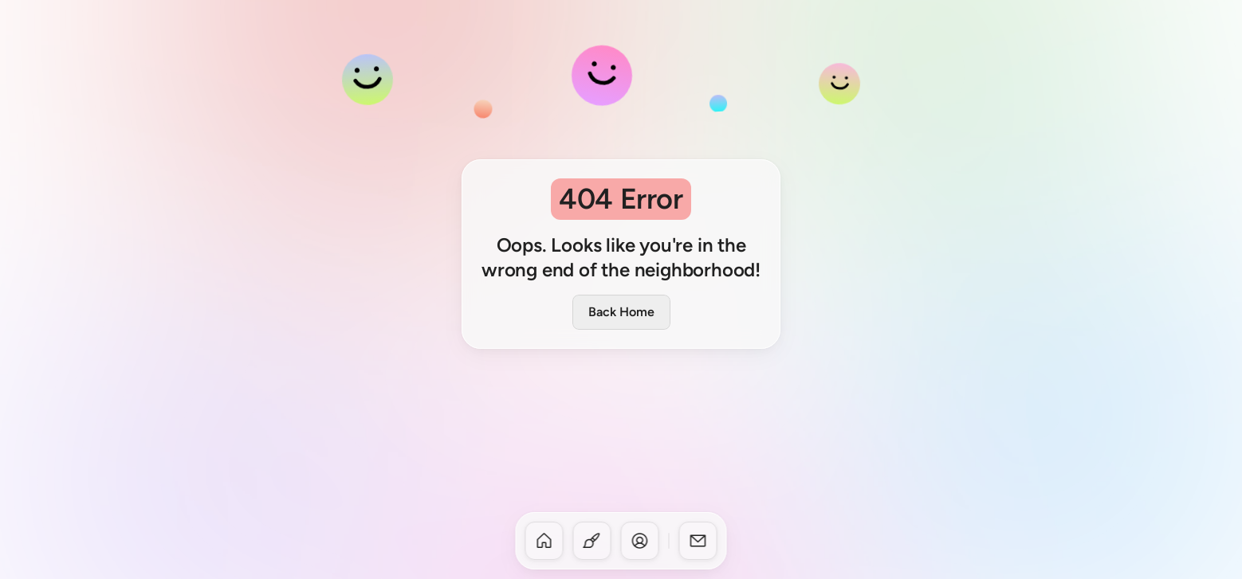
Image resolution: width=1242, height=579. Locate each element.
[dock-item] (544, 541)
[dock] (621, 540)
